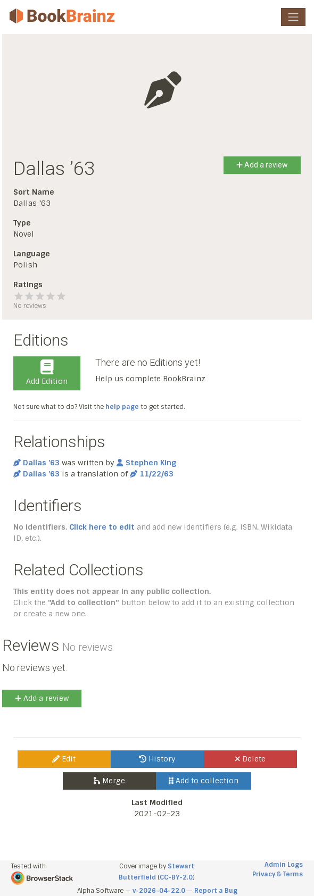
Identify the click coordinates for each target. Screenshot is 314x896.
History (157, 759)
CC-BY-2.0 (176, 877)
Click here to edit (102, 527)
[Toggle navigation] (293, 17)
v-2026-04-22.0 (159, 890)
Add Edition (47, 372)
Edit (64, 759)
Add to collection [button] (203, 780)
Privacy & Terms (277, 874)
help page (122, 407)
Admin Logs (284, 864)
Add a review (262, 165)
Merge (109, 780)
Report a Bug (215, 890)
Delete (250, 759)
